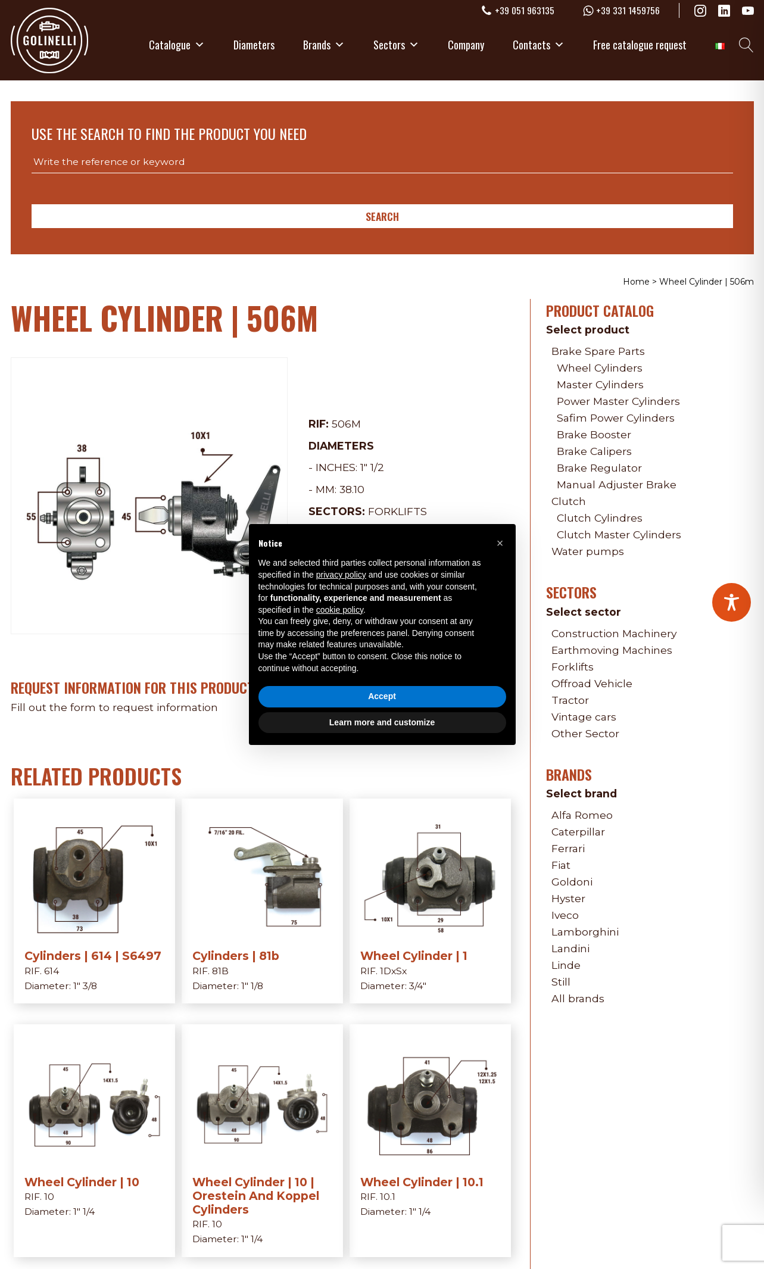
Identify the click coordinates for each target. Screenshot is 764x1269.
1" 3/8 (85, 985)
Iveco (565, 915)
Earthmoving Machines (611, 650)
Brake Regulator (599, 468)
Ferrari (568, 848)
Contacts (539, 45)
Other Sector (585, 733)
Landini (570, 948)
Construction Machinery (613, 633)
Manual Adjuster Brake (616, 484)
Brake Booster (594, 434)
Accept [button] (382, 696)
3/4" (417, 985)
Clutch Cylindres (600, 518)
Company (466, 44)
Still (560, 981)
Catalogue (177, 45)
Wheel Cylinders (600, 367)
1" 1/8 (252, 985)
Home (636, 281)
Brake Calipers (594, 451)
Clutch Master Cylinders (619, 534)
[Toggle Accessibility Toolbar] (731, 602)
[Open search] (746, 45)
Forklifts (397, 511)
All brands (577, 998)
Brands (324, 45)
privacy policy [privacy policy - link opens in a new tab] (341, 574)
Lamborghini (585, 931)
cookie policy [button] (339, 610)
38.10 (351, 489)
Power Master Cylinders (618, 401)
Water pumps (587, 551)
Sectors (396, 45)
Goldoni (572, 881)
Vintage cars (583, 716)
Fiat (560, 865)
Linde (566, 965)
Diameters (254, 44)
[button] (500, 543)
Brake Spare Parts (598, 351)
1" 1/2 (372, 467)
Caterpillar (578, 831)
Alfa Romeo (582, 815)
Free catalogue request (640, 44)
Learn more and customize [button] (382, 722)
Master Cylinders (600, 384)
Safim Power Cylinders (616, 417)
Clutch (568, 501)
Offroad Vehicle (591, 683)
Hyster (568, 898)
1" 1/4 (84, 1211)
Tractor (570, 700)
